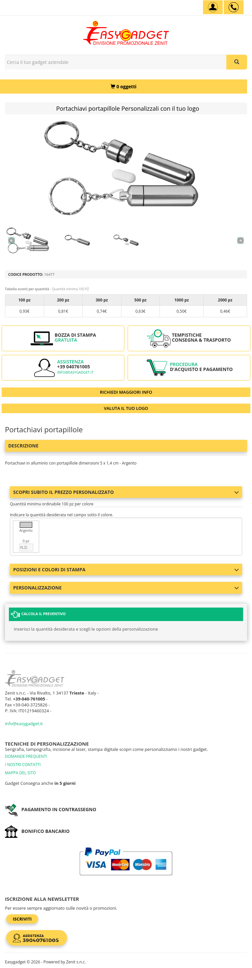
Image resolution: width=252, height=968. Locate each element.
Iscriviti (22, 919)
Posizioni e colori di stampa (126, 569)
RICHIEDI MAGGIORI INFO (126, 392)
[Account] (213, 7)
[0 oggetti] (123, 86)
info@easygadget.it (75, 372)
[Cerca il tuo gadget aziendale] (236, 62)
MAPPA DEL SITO (20, 773)
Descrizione (23, 445)
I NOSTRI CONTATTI (23, 764)
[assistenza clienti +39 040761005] (233, 7)
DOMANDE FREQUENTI (26, 756)
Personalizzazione (126, 587)
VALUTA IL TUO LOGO (126, 408)
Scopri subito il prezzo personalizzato (126, 492)
